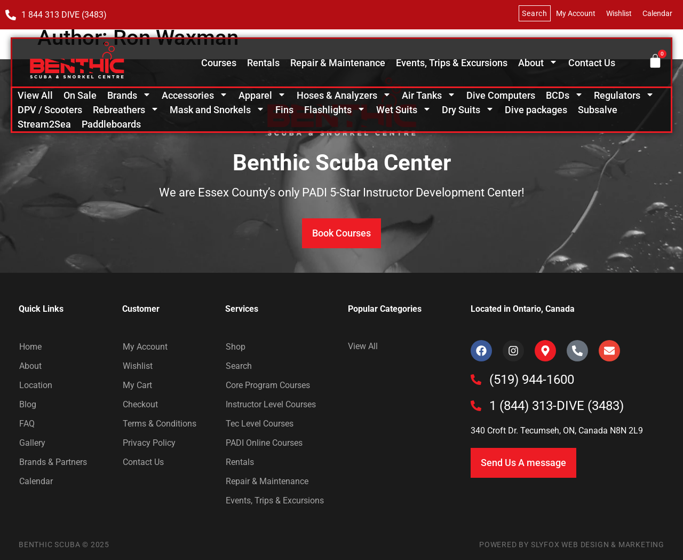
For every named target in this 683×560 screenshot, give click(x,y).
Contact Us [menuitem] (591, 63)
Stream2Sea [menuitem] (44, 124)
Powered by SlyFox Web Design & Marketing (571, 544)
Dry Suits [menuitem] (468, 109)
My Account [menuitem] (575, 13)
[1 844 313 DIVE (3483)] (10, 15)
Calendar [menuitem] (657, 13)
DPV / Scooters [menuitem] (50, 109)
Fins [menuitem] (284, 109)
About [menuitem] (538, 63)
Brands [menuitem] (129, 95)
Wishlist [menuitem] (619, 13)
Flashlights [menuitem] (335, 109)
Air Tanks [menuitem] (429, 95)
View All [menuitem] (35, 95)
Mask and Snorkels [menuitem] (217, 109)
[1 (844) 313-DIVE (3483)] (476, 405)
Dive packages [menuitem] (536, 109)
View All (363, 346)
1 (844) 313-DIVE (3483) (556, 405)
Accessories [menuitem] (195, 95)
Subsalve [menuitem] (597, 109)
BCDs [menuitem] (564, 95)
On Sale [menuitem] (80, 95)
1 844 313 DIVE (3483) (64, 15)
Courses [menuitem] (218, 63)
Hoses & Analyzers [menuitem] (344, 95)
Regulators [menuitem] (624, 95)
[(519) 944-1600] (476, 379)
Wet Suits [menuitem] (403, 109)
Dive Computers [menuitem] (500, 95)
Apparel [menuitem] (262, 95)
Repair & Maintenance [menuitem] (337, 63)
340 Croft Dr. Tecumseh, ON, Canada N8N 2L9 (557, 430)
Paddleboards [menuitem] (111, 124)
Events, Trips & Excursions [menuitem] (451, 63)
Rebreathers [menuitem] (126, 109)
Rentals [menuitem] (263, 63)
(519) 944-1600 (531, 379)
